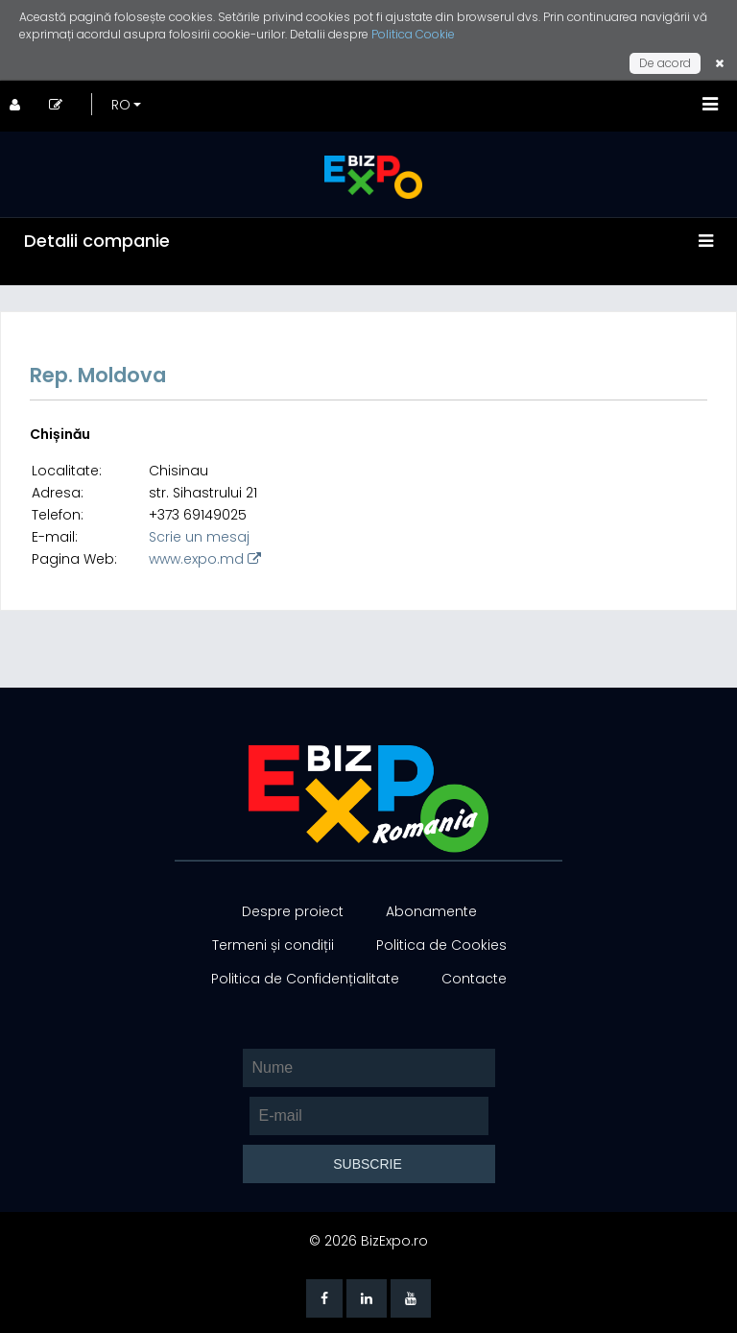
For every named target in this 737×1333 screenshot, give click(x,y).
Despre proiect (293, 911)
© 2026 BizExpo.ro (368, 1240)
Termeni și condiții (273, 945)
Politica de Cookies (441, 945)
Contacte (474, 978)
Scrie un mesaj (199, 536)
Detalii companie (97, 241)
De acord (665, 63)
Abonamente (431, 911)
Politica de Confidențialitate (305, 978)
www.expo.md (205, 559)
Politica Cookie (413, 34)
